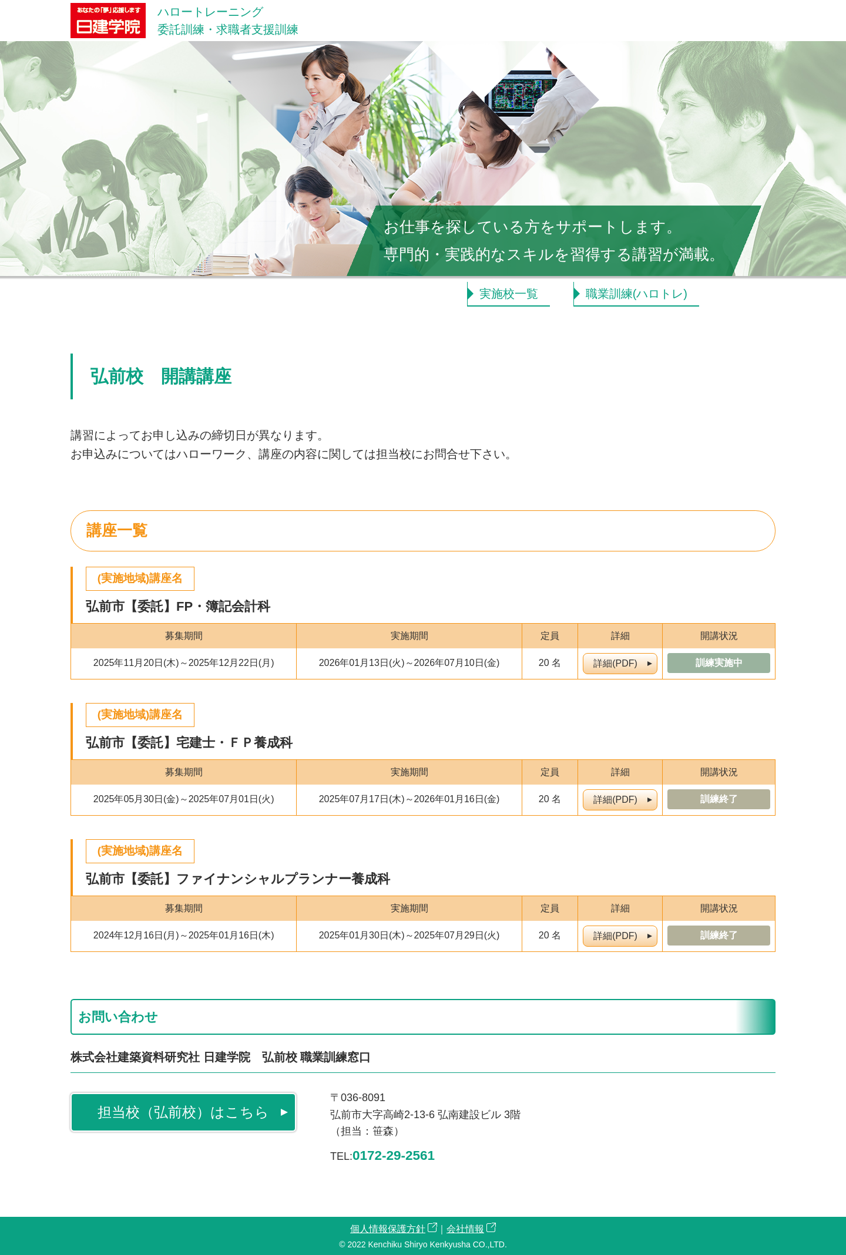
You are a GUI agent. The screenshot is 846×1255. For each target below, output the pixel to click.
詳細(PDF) (615, 663)
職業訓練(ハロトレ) (636, 293)
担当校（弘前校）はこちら (183, 1112)
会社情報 (465, 1229)
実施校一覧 (508, 293)
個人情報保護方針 (387, 1229)
